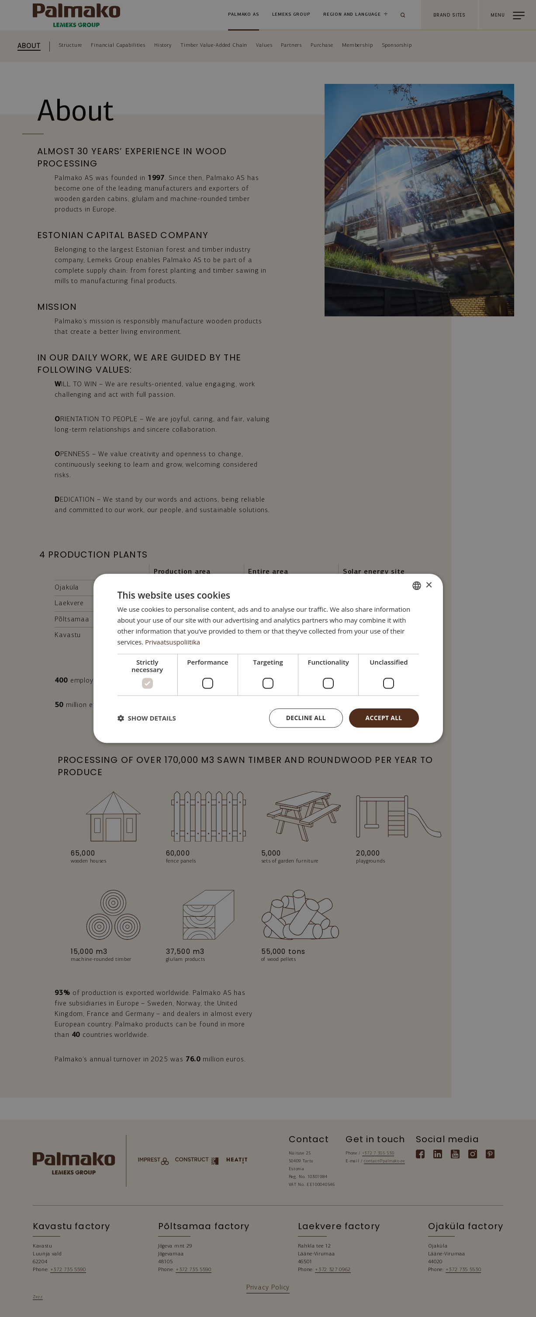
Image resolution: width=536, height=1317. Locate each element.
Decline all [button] (305, 718)
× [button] (428, 585)
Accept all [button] (383, 718)
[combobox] (416, 585)
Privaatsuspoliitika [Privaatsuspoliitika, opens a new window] (173, 642)
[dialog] (268, 658)
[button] (147, 718)
